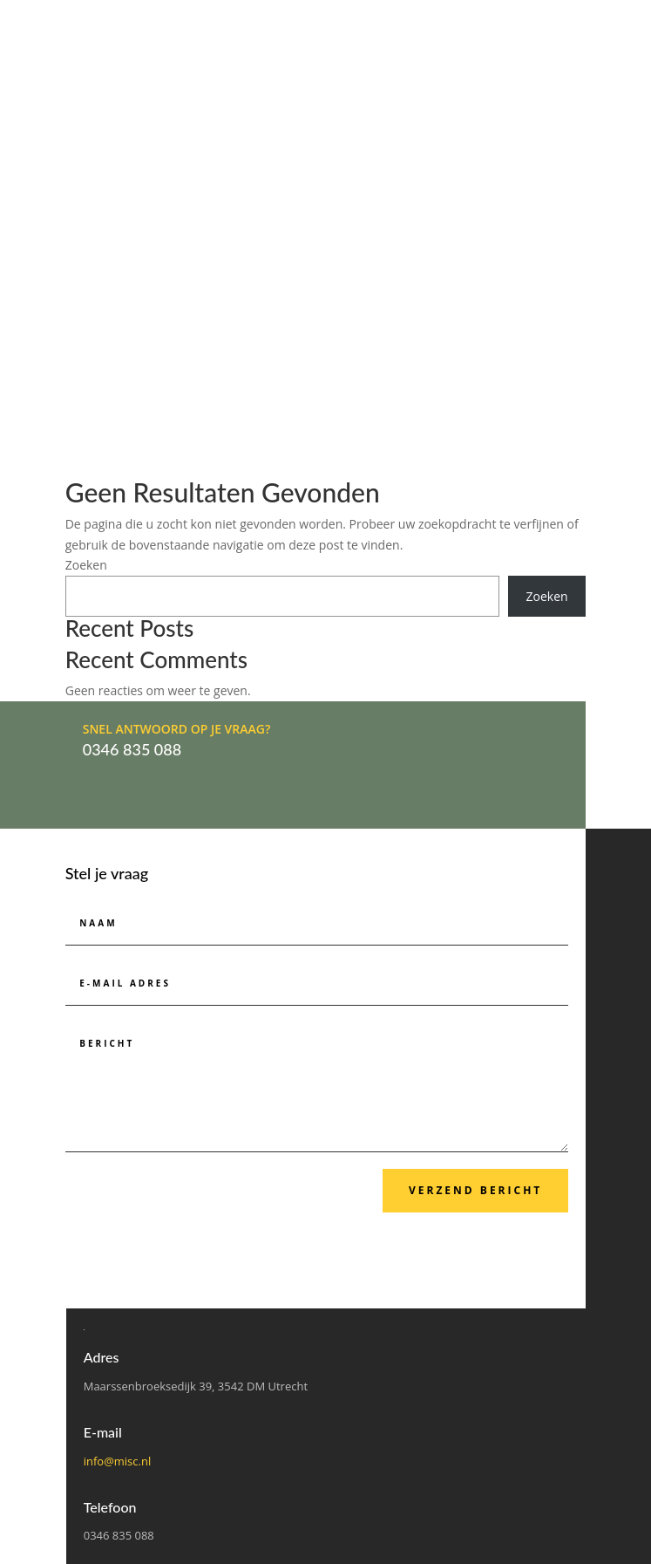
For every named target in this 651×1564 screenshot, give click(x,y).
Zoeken (86, 565)
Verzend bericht (475, 1190)
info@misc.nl (118, 1461)
